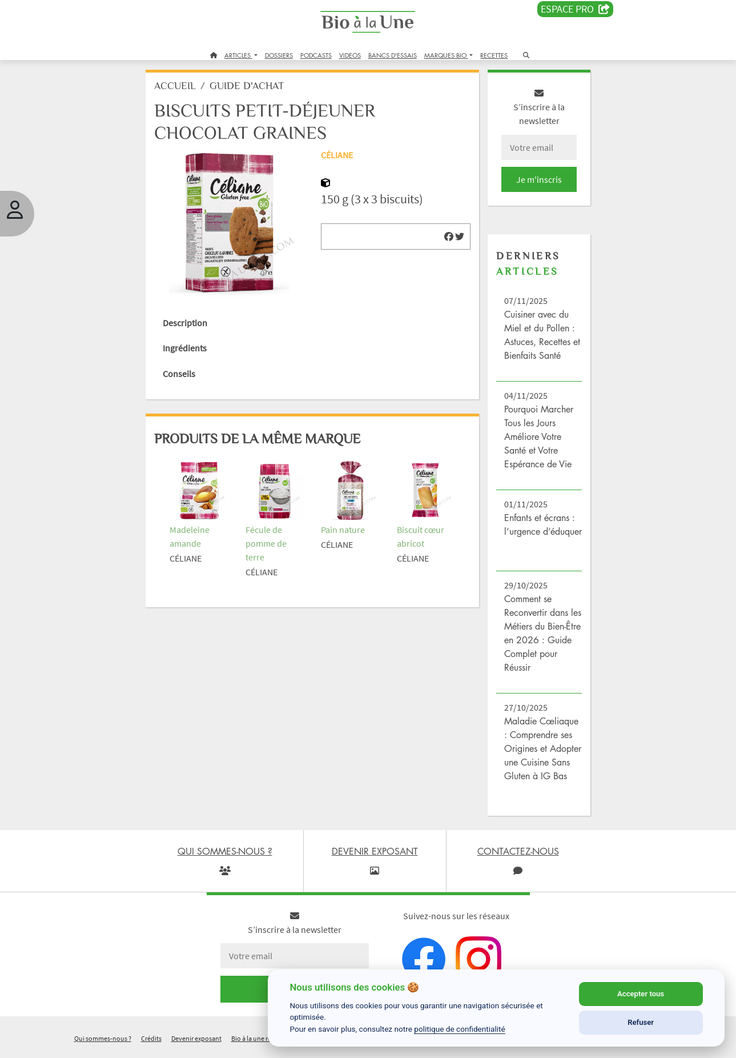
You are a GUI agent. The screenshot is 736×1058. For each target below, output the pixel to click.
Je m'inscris (537, 184)
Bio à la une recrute (258, 1043)
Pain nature (343, 531)
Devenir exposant (196, 1043)
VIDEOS (350, 55)
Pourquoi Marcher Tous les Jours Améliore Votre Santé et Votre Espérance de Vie (537, 441)
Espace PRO (575, 9)
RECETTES (494, 55)
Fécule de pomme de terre (267, 545)
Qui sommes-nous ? (102, 1043)
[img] (447, 240)
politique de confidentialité (459, 1028)
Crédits (151, 1043)
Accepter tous (640, 993)
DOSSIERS (279, 55)
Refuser (641, 1022)
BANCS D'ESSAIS (392, 55)
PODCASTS (316, 55)
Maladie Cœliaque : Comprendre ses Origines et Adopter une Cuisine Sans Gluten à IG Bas (541, 753)
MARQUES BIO (446, 55)
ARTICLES (238, 55)
